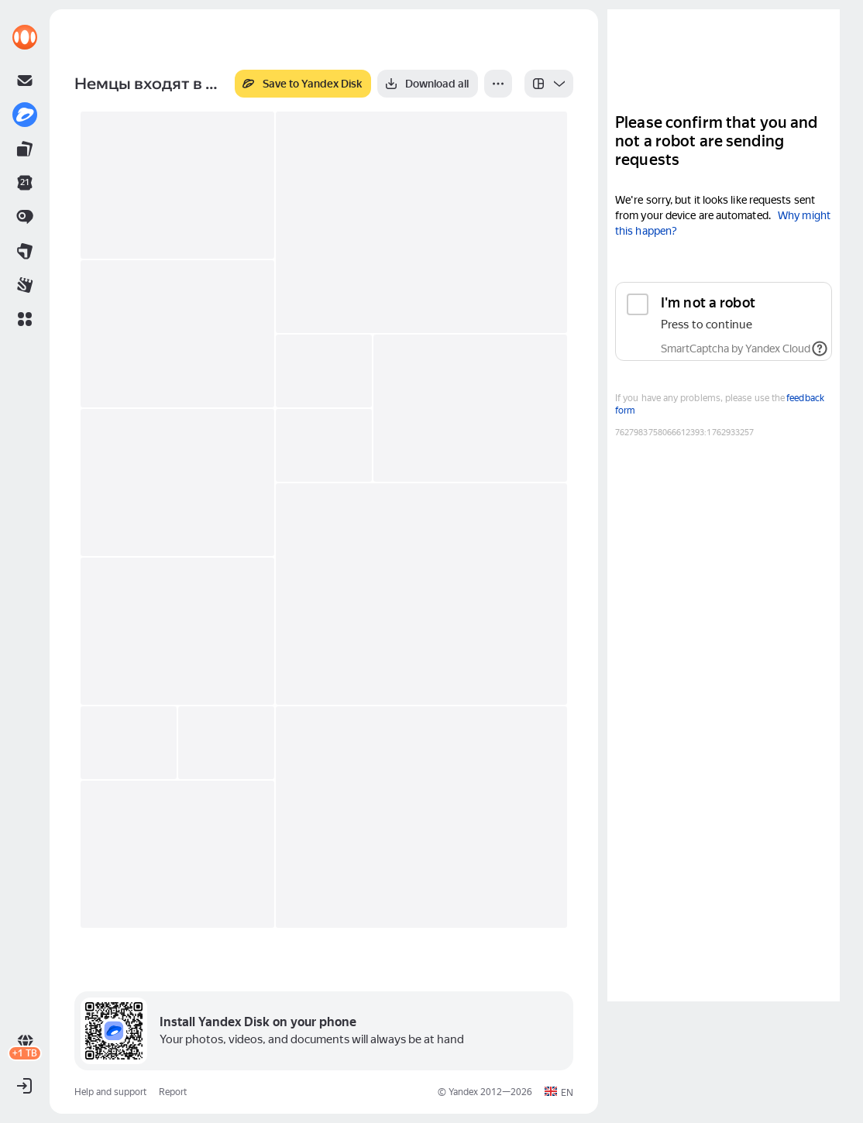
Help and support (110, 1092)
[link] (24, 37)
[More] (498, 84)
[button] (24, 319)
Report (173, 1092)
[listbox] (548, 84)
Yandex (463, 1092)
